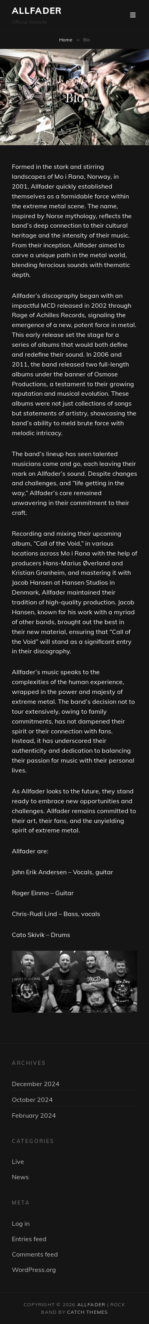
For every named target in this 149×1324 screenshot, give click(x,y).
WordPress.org (34, 1270)
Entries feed (29, 1239)
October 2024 (32, 1099)
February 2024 (34, 1115)
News (20, 1177)
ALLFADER (37, 10)
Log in (21, 1223)
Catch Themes (87, 1312)
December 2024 (36, 1084)
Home (66, 40)
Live (18, 1161)
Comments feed (35, 1254)
